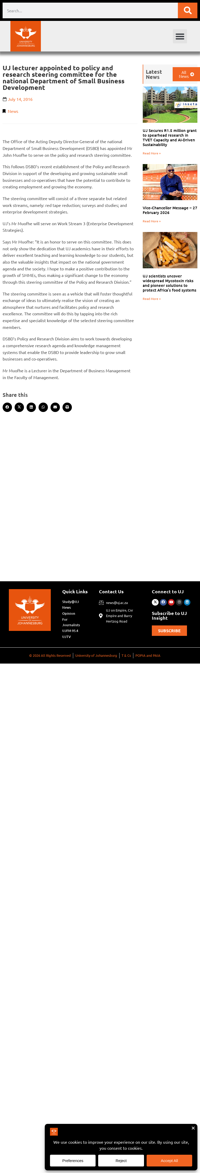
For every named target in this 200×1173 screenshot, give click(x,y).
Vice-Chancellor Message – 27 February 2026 (170, 210)
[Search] (187, 10)
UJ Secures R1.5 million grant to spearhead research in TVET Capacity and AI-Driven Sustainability (170, 137)
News (13, 111)
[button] (180, 36)
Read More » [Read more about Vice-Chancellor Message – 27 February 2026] (152, 221)
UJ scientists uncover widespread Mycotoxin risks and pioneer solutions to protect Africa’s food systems (169, 283)
